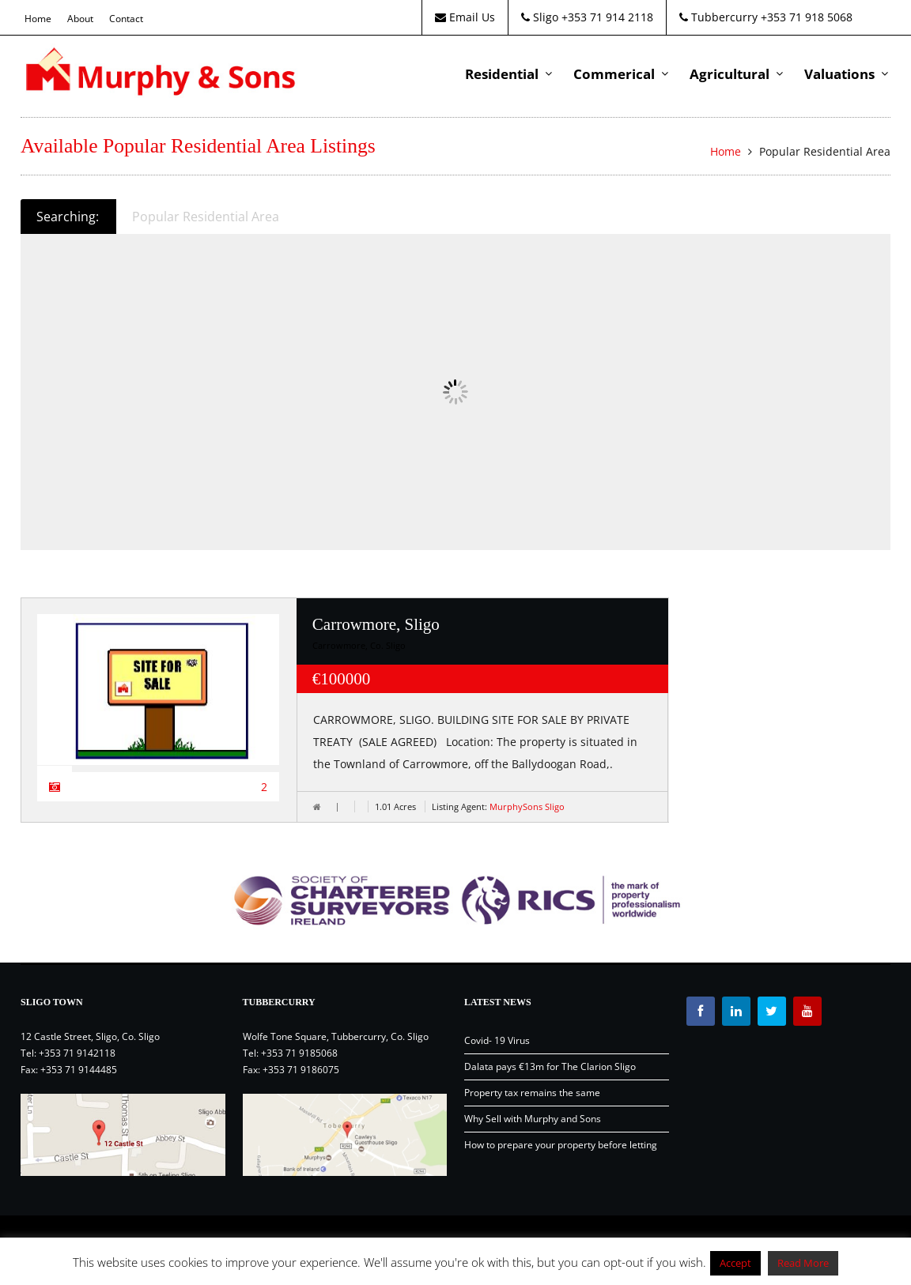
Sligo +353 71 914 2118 (587, 16)
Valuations (839, 74)
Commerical (614, 74)
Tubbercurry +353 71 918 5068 (765, 16)
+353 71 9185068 (299, 1053)
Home (38, 18)
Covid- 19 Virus (497, 1040)
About (80, 18)
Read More (803, 1263)
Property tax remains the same (532, 1092)
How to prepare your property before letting (560, 1144)
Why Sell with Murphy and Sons (532, 1118)
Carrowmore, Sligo (376, 624)
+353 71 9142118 (77, 1053)
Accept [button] (735, 1263)
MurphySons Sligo (527, 806)
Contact (126, 18)
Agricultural (729, 74)
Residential (502, 74)
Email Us (465, 16)
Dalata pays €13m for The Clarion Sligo (550, 1066)
